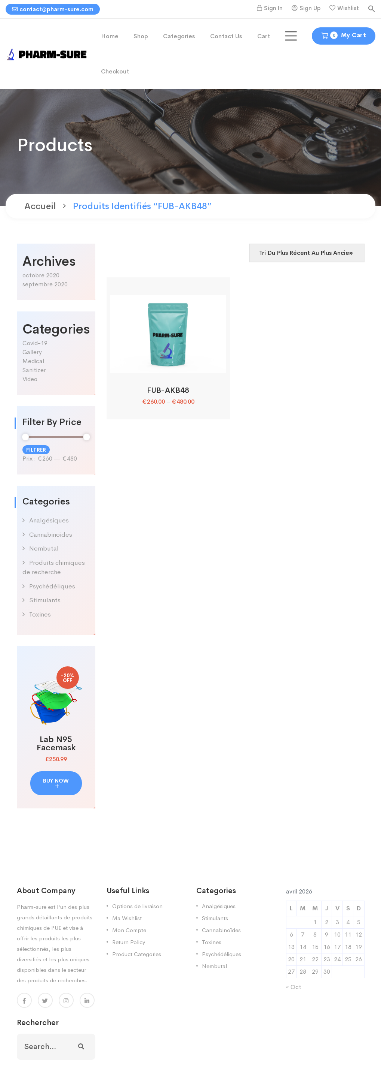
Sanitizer (34, 370)
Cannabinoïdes (50, 535)
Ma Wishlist (127, 918)
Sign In (273, 8)
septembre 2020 (45, 284)
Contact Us (226, 36)
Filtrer (36, 449)
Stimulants (45, 600)
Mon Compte (129, 930)
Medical (33, 361)
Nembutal (44, 548)
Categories (179, 36)
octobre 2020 (40, 275)
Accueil (40, 206)
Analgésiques (49, 520)
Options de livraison (137, 906)
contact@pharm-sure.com (52, 9)
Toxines (40, 614)
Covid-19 (34, 343)
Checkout (115, 71)
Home (110, 36)
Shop (140, 36)
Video (29, 379)
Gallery (32, 352)
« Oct (293, 987)
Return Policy (128, 942)
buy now (56, 783)
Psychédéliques (52, 586)
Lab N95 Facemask (56, 743)
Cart (263, 36)
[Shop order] (307, 253)
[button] (371, 8)
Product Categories (136, 954)
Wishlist (348, 8)
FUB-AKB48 (168, 390)
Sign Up (309, 8)
